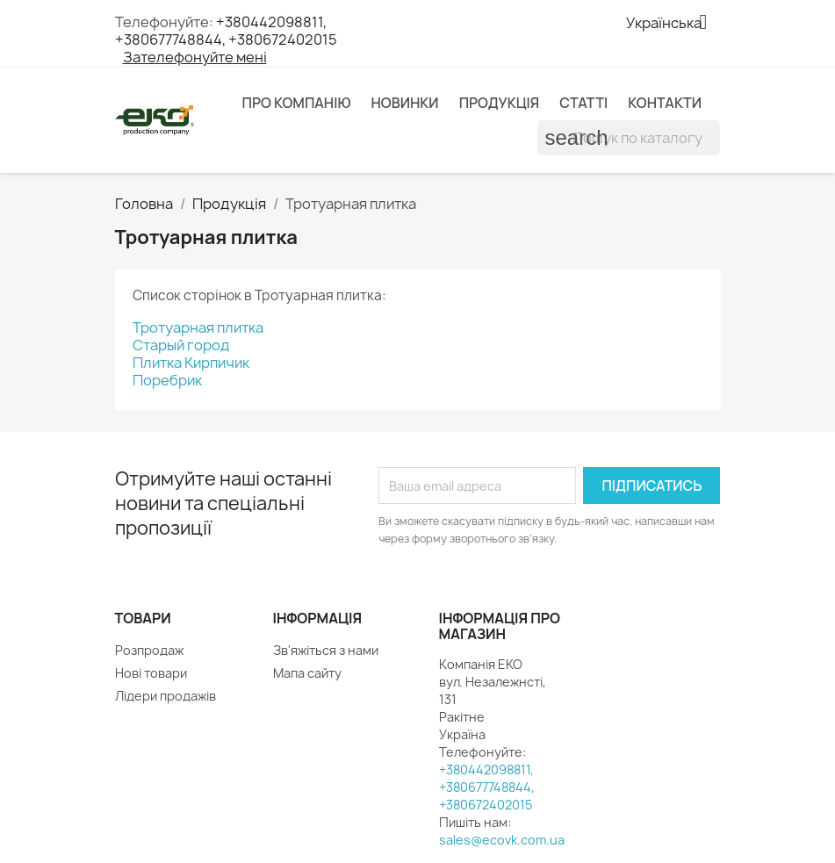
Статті (583, 102)
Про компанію (296, 102)
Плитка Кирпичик (191, 362)
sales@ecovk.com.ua (502, 839)
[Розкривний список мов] (673, 23)
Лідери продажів (165, 695)
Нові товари (151, 673)
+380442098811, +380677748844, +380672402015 (226, 30)
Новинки (404, 102)
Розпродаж (149, 650)
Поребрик (167, 380)
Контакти (665, 102)
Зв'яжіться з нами (325, 650)
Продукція (499, 102)
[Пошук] (628, 137)
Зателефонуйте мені (195, 57)
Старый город (181, 345)
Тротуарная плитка (198, 327)
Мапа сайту (307, 673)
